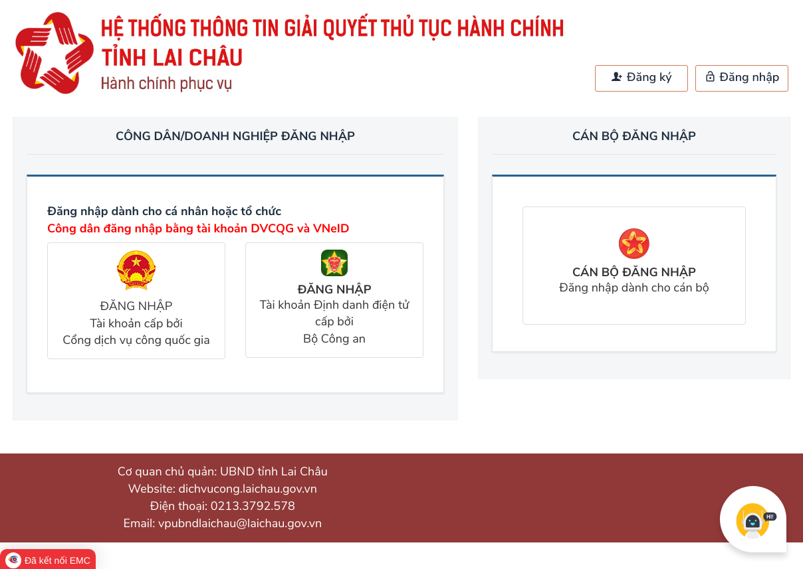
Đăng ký (641, 78)
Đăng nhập (742, 78)
